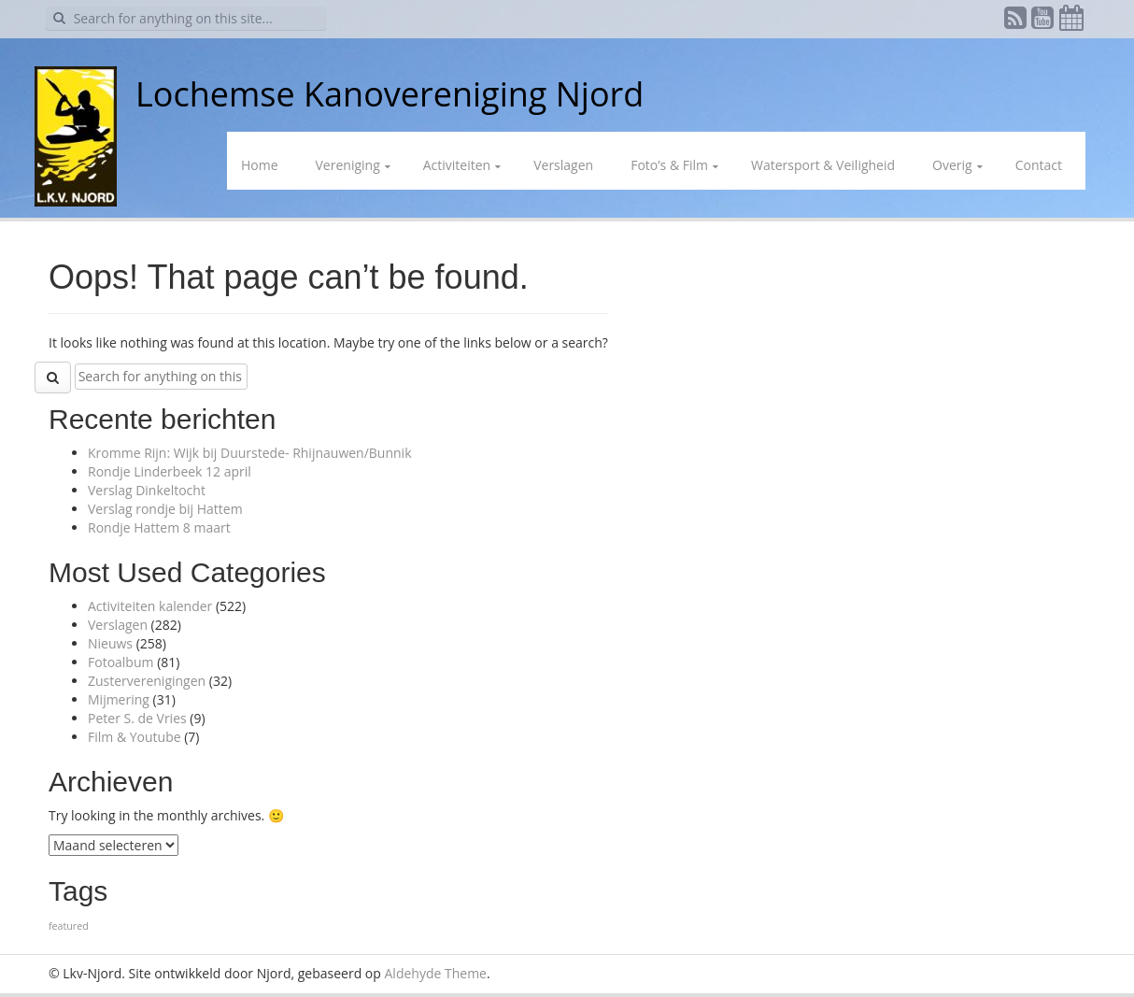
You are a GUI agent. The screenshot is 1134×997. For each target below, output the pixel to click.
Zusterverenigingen (147, 681)
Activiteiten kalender (150, 606)
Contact (1038, 165)
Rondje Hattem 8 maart (159, 527)
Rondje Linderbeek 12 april (169, 471)
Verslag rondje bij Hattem (165, 509)
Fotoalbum (121, 662)
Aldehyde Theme (436, 973)
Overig (952, 165)
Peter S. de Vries (137, 718)
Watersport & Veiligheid (823, 165)
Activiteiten (456, 165)
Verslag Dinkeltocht (147, 490)
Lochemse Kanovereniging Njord (389, 94)
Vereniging (348, 165)
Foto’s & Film (669, 165)
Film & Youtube (134, 737)
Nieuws (110, 643)
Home (259, 165)
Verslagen (563, 165)
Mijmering (118, 699)
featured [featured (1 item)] (69, 926)
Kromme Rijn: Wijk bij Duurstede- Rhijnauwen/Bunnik (250, 453)
